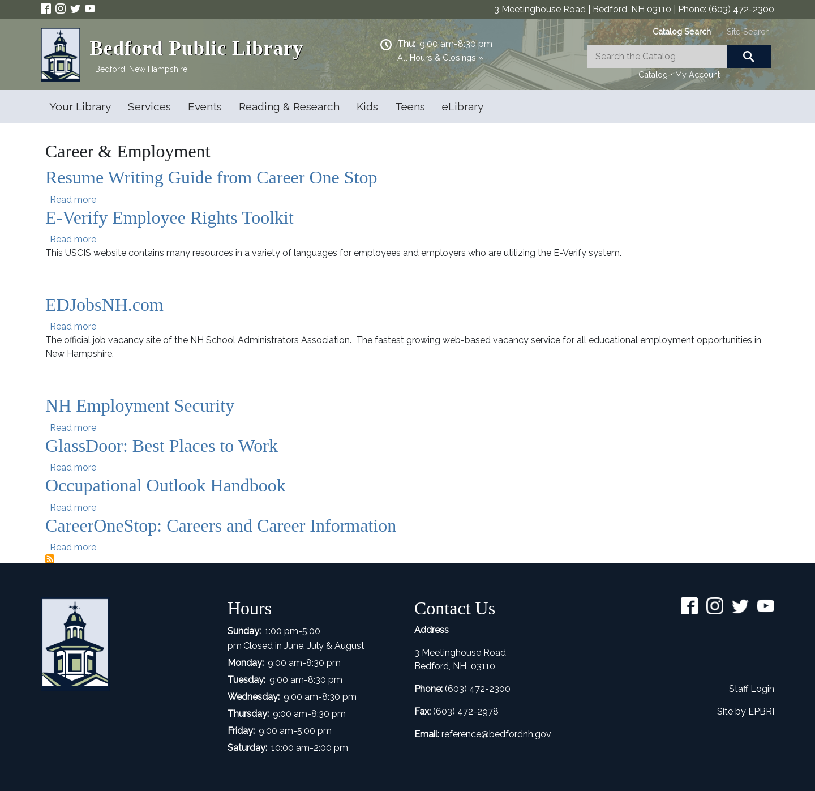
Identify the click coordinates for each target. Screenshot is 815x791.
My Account (697, 74)
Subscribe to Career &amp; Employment (49, 558)
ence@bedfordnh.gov (506, 734)
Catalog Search (682, 31)
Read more (73, 199)
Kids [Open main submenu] (367, 106)
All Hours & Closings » (440, 57)
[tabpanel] (679, 63)
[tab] (681, 31)
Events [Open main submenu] (205, 106)
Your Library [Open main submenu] (80, 106)
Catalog (653, 74)
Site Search (748, 31)
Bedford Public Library (196, 48)
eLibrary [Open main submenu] (462, 106)
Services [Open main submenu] (149, 106)
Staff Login (751, 688)
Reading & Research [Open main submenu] (289, 106)
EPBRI (761, 711)
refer (451, 734)
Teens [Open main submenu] (410, 106)
